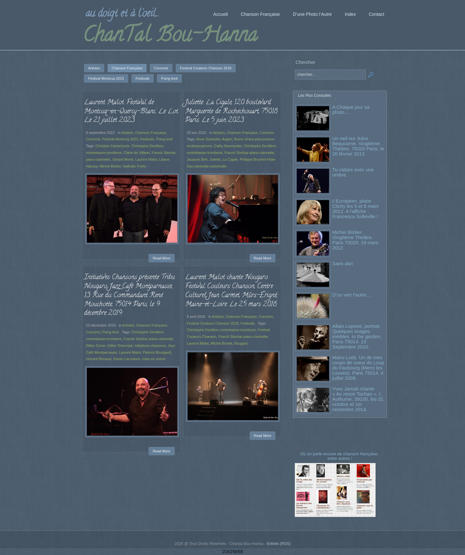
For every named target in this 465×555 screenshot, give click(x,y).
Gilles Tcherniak (120, 346)
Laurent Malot (146, 159)
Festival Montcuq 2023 (120, 139)
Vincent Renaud (98, 359)
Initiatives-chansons (150, 346)
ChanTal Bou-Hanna (170, 37)
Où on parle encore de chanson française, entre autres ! (340, 456)
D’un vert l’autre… (351, 295)
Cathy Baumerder (228, 146)
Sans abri (342, 263)
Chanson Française (150, 133)
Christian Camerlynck (112, 146)
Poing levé (164, 139)
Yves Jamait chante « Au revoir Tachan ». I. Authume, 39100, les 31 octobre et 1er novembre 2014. (357, 399)
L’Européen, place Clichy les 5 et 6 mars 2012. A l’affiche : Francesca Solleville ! (355, 208)
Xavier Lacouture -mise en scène (139, 359)
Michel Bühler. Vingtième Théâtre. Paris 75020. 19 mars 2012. (355, 239)
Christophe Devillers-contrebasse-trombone (222, 333)
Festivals (147, 139)
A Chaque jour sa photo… (350, 109)
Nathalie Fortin (134, 166)
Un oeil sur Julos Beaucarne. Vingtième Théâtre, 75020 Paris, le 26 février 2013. (358, 146)
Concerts (93, 139)
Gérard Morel (122, 159)
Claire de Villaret (137, 153)
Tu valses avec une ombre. (353, 172)
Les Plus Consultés (314, 95)
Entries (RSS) (278, 543)
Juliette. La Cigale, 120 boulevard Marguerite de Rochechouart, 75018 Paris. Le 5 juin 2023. (231, 111)
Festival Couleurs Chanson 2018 (215, 326)
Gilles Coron (96, 346)
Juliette (215, 159)
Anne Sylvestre (208, 139)
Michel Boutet (222, 345)
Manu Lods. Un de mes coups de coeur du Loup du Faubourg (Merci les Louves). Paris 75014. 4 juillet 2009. (358, 368)
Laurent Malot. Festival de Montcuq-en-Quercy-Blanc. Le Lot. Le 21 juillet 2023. (131, 111)
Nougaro (240, 345)
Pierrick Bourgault (157, 352)
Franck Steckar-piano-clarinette (249, 153)
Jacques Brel (197, 159)
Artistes (127, 133)
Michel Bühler (110, 166)
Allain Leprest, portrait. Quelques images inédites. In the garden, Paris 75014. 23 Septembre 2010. (357, 336)
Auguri (227, 139)
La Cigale (230, 159)
